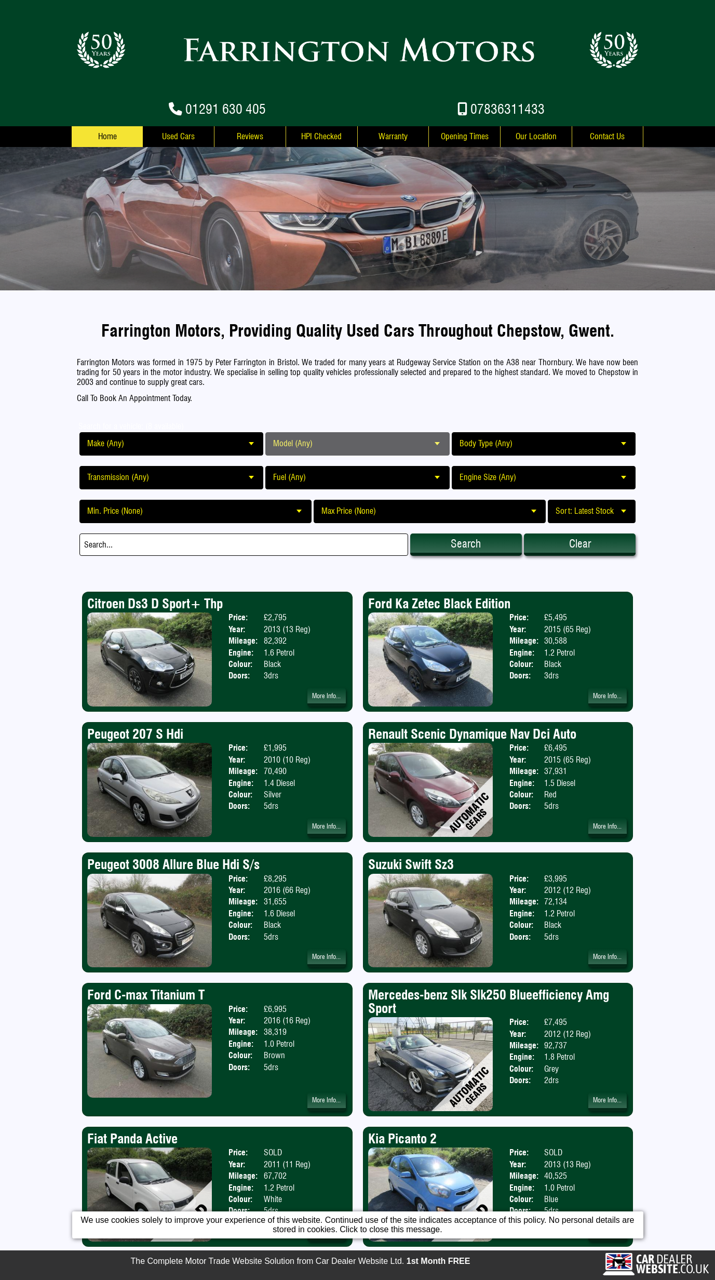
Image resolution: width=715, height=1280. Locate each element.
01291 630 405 (225, 109)
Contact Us (607, 136)
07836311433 (507, 109)
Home (107, 136)
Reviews (250, 136)
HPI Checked (321, 136)
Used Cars (178, 136)
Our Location (536, 136)
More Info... (326, 696)
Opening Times (465, 136)
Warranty (393, 136)
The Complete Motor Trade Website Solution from (300, 1261)
